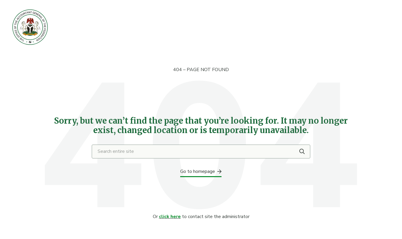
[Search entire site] (201, 151)
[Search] (302, 151)
